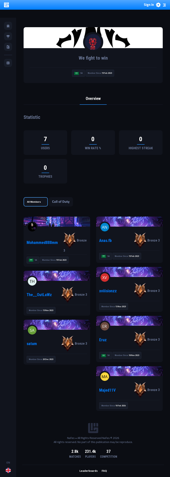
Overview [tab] (93, 98)
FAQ (104, 471)
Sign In (149, 4)
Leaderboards (88, 471)
